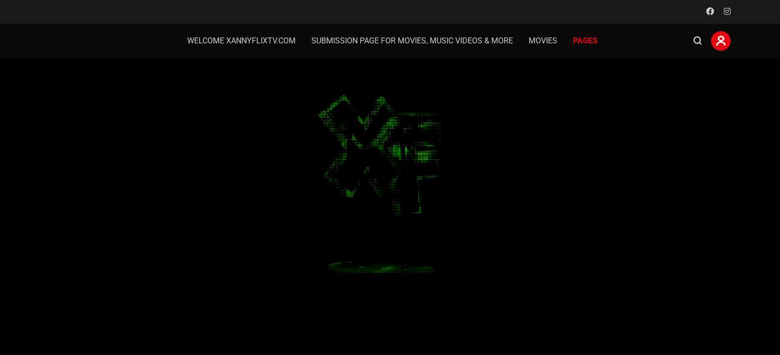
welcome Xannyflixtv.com (241, 40)
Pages (585, 40)
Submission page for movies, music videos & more (412, 40)
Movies (543, 40)
